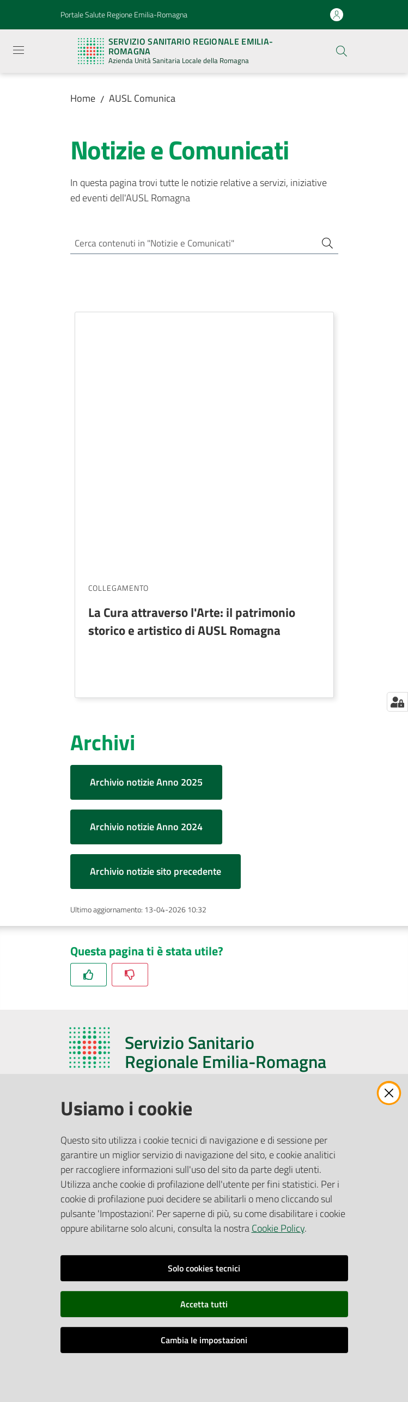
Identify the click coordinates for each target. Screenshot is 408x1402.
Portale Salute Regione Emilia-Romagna (123, 14)
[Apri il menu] (18, 50)
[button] (341, 51)
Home (82, 98)
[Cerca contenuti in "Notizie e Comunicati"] (189, 244)
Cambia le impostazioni (204, 1340)
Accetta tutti (204, 1304)
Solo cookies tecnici (204, 1268)
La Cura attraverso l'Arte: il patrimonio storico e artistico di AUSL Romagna (191, 365)
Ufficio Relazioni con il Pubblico (124, 1035)
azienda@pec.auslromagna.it (140, 945)
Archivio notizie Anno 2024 (146, 571)
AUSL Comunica (142, 98)
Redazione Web (97, 1062)
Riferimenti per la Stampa (115, 1048)
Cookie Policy (278, 1228)
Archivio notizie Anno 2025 (146, 526)
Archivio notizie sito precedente (155, 615)
